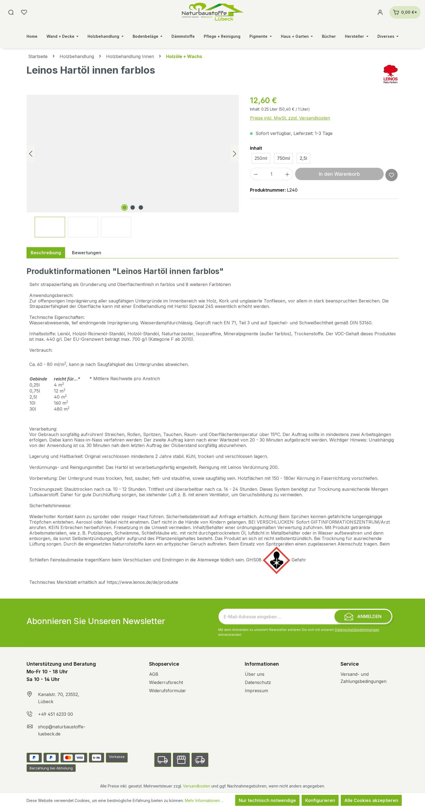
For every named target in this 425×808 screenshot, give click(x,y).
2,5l (303, 158)
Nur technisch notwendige (267, 800)
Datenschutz (258, 682)
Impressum (256, 690)
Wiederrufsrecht (166, 682)
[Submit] (363, 616)
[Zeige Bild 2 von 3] (132, 207)
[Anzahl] (271, 174)
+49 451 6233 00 (55, 714)
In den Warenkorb (339, 174)
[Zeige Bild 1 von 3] (124, 207)
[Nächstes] (235, 154)
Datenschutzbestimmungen (357, 630)
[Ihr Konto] (380, 12)
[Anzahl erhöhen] (287, 174)
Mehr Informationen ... (204, 800)
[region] (132, 166)
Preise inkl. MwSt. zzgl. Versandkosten (290, 118)
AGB (153, 674)
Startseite (38, 56)
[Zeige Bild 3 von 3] (141, 207)
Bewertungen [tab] (86, 252)
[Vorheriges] (31, 154)
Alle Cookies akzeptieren (371, 800)
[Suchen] (11, 12)
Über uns (254, 674)
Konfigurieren (320, 800)
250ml (261, 158)
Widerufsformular (167, 690)
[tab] (46, 252)
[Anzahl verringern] (255, 174)
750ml (283, 158)
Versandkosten (196, 786)
